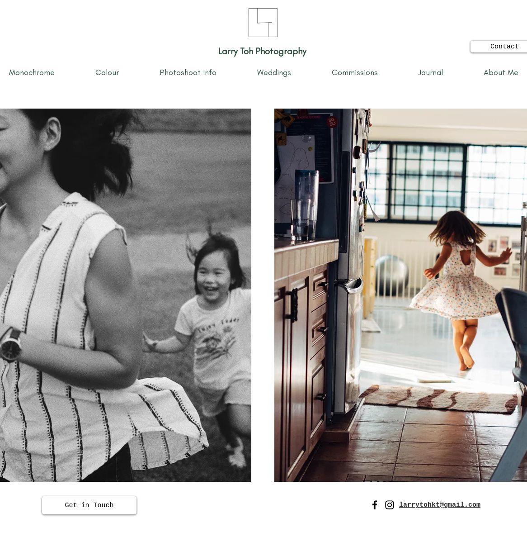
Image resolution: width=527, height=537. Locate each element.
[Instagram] (389, 505)
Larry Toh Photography (263, 51)
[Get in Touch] (89, 505)
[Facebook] (375, 505)
